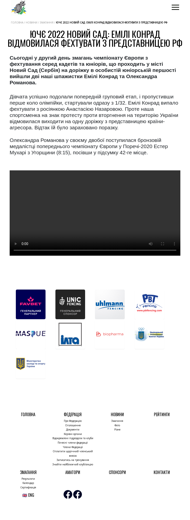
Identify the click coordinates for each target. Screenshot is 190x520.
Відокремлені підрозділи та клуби (72, 438)
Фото (117, 425)
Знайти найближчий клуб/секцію (72, 464)
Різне (117, 429)
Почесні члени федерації (73, 442)
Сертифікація (28, 487)
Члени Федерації (73, 447)
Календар (28, 483)
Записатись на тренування (73, 460)
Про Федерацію (73, 421)
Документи (72, 429)
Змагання (117, 421)
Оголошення (73, 425)
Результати (28, 478)
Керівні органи (73, 434)
